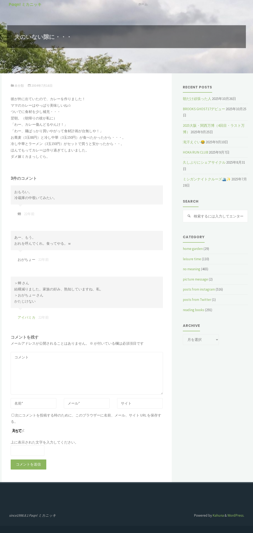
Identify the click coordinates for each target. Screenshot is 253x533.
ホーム (143, 4)
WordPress (235, 515)
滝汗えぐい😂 (194, 142)
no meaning (191, 269)
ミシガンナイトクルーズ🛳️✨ (207, 179)
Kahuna (218, 515)
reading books (193, 310)
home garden (193, 248)
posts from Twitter (197, 299)
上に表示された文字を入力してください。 (44, 442)
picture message (195, 279)
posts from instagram (199, 289)
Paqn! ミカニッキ (25, 4)
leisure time (192, 259)
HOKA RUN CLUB (195, 152)
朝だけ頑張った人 (197, 98)
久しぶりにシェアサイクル (204, 162)
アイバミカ (26, 317)
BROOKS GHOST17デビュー (204, 109)
